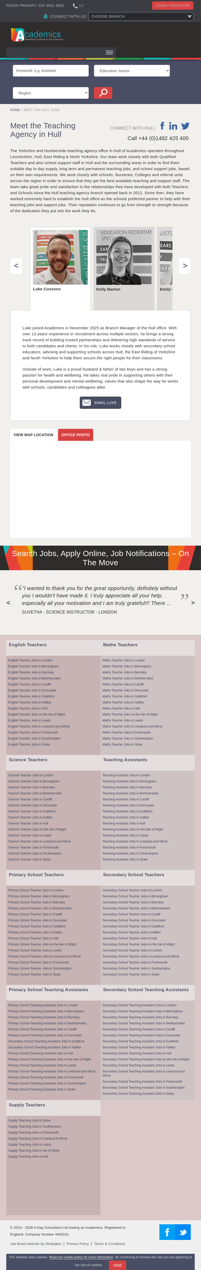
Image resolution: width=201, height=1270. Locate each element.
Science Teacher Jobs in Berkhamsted (34, 793)
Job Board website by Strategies (36, 1244)
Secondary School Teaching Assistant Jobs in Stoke (138, 1093)
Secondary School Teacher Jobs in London (132, 890)
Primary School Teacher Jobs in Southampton (40, 968)
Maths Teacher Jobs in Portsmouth (126, 732)
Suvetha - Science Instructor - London (69, 612)
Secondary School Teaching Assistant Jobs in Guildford (46, 1041)
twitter (185, 126)
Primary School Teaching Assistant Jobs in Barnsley (44, 1017)
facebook (162, 126)
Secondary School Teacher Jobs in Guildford (133, 926)
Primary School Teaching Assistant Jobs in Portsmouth (45, 1077)
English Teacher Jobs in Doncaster (32, 690)
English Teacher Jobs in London (30, 660)
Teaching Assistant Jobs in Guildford (127, 811)
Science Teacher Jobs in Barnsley (31, 787)
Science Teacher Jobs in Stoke (29, 859)
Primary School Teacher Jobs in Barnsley (36, 902)
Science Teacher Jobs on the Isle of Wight (37, 829)
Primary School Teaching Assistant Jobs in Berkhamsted (47, 1023)
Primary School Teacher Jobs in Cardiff (35, 914)
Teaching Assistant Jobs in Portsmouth (129, 847)
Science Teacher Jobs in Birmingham (34, 781)
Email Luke (105, 403)
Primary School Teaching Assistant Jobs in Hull (40, 1053)
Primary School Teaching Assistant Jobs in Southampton (47, 1083)
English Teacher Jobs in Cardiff (29, 684)
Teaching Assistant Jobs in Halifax (125, 817)
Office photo (76, 435)
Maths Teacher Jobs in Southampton (127, 738)
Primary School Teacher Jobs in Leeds (35, 950)
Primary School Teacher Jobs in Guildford (36, 926)
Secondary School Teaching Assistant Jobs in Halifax (44, 1047)
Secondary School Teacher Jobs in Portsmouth (135, 962)
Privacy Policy (78, 1244)
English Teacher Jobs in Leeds (29, 720)
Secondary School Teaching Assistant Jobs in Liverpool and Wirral (143, 1073)
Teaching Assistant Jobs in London (126, 775)
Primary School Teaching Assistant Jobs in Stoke (41, 1089)
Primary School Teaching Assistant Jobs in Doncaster (45, 1035)
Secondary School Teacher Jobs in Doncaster (134, 920)
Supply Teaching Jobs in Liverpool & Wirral (37, 1138)
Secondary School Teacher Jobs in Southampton (136, 968)
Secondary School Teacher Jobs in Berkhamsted (136, 908)
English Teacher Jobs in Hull (27, 708)
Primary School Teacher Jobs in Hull (33, 938)
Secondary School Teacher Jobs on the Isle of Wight (138, 944)
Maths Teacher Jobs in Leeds (122, 720)
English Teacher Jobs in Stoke (29, 744)
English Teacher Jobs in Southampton (34, 738)
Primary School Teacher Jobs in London (35, 890)
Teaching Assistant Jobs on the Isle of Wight (132, 829)
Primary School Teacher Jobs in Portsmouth (38, 962)
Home (15, 110)
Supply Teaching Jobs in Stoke (29, 1120)
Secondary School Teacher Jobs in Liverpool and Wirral (140, 956)
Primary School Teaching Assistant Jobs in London (43, 1005)
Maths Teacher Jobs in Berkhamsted (127, 678)
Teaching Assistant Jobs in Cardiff (125, 799)
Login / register (172, 5)
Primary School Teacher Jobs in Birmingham (39, 896)
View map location (33, 435)
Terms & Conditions (109, 1244)
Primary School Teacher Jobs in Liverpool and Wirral (44, 956)
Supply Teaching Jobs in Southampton (34, 1126)
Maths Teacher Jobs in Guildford (124, 696)
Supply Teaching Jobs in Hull (28, 1156)
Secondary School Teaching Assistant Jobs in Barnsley (140, 1017)
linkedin (173, 126)
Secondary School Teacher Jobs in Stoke (130, 974)
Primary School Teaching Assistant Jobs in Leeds (42, 1065)
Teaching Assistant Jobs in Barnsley (127, 787)
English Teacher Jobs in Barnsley (31, 672)
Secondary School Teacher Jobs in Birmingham (135, 896)
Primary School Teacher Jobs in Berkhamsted (39, 908)
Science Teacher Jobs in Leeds (29, 835)
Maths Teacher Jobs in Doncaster (125, 690)
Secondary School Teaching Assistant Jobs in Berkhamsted (143, 1023)
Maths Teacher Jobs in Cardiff (122, 684)
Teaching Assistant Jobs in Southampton (130, 853)
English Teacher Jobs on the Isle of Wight (36, 714)
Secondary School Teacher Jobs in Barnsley (133, 902)
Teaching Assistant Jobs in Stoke (125, 859)
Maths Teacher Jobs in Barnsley (124, 672)
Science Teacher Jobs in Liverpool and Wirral (39, 841)
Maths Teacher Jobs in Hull (121, 708)
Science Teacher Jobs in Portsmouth (33, 847)
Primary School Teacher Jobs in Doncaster (37, 920)
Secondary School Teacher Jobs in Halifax (131, 932)
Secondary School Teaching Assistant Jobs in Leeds (138, 1065)
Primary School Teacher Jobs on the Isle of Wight (42, 944)
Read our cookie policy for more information (81, 1257)
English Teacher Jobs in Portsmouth (33, 732)
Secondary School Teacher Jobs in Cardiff (131, 914)
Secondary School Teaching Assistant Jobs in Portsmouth (142, 1081)
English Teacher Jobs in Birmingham (33, 666)
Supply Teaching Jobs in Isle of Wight (34, 1150)
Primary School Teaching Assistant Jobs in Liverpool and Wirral (51, 1071)
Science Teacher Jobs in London (30, 775)
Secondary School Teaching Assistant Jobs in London (139, 1005)
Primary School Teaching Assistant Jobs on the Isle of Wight (49, 1059)
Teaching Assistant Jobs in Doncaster (128, 805)
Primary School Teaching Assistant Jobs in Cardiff (42, 1029)
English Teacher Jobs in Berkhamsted (34, 678)
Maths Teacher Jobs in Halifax (123, 702)
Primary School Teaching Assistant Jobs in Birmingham (46, 1011)
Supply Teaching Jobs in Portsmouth (33, 1132)
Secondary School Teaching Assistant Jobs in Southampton (143, 1087)
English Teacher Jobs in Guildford (31, 696)
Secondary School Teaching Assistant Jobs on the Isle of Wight (145, 1059)
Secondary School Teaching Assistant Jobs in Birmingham (142, 1011)
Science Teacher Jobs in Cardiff (30, 799)
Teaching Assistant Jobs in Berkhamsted (130, 793)
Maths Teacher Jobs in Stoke (122, 744)
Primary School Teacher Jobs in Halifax (35, 932)
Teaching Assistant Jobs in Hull (123, 823)
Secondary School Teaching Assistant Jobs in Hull (136, 1053)
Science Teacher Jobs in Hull (28, 823)
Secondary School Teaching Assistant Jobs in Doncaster (141, 1035)
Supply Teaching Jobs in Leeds (29, 1144)
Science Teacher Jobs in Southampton (35, 853)
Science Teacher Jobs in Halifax (30, 817)
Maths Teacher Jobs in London (123, 660)
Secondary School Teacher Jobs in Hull (129, 938)
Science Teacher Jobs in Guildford (31, 811)
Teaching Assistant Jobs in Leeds (125, 835)
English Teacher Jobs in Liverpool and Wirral (38, 726)
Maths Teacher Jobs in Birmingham (126, 666)
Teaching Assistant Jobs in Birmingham (129, 781)
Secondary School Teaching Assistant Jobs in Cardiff (138, 1029)
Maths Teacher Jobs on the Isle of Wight (130, 714)
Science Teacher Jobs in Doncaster (32, 805)
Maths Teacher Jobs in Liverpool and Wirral (132, 726)
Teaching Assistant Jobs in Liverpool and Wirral (134, 841)
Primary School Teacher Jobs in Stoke (34, 974)
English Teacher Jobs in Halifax (29, 702)
